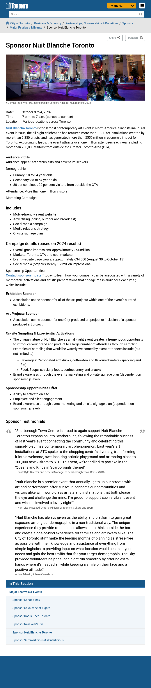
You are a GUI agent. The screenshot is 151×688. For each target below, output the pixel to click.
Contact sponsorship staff (25, 275)
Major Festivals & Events (25, 592)
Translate (133, 37)
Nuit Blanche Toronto (21, 128)
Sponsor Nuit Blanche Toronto (32, 632)
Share (116, 37)
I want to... (116, 5)
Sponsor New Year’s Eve (28, 624)
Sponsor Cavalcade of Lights (31, 608)
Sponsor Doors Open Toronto (31, 616)
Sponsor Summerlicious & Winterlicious (38, 640)
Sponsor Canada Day (26, 600)
